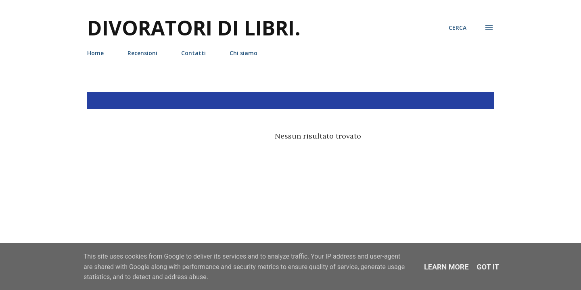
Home (95, 53)
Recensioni (142, 53)
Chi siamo (243, 53)
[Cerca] (457, 28)
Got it (488, 267)
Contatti (193, 53)
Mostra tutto (464, 100)
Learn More (446, 267)
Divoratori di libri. (194, 27)
